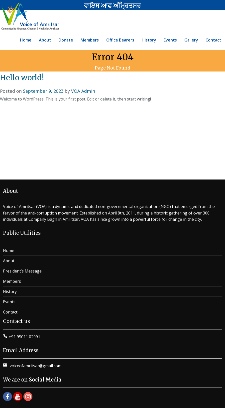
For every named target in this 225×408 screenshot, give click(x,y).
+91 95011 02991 (24, 337)
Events (9, 301)
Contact (10, 312)
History (10, 291)
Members (12, 281)
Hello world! (22, 77)
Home (8, 250)
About (8, 261)
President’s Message (22, 271)
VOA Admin (83, 91)
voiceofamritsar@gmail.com (35, 365)
